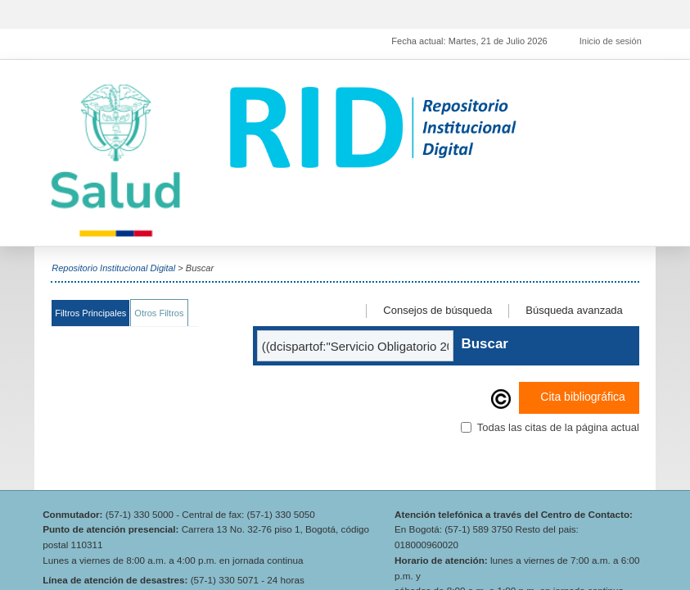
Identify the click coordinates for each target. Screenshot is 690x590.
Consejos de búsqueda (437, 310)
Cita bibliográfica (576, 398)
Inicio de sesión (611, 41)
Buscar (485, 344)
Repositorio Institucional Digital (113, 268)
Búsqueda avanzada (574, 310)
